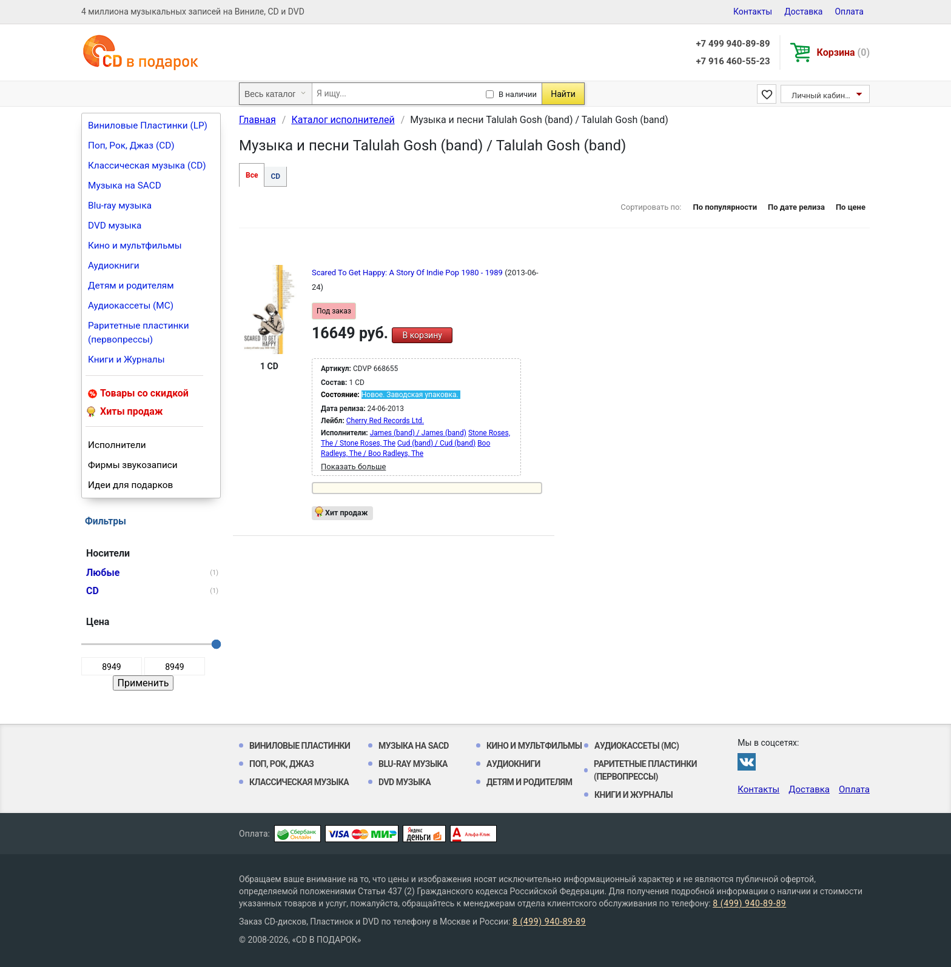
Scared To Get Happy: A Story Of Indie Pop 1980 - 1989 (408, 272)
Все (252, 175)
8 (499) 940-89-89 (749, 903)
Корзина (843, 52)
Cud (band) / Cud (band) (436, 443)
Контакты (752, 11)
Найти (563, 94)
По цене (850, 207)
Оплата (849, 11)
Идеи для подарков (130, 485)
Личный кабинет (822, 95)
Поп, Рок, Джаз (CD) (131, 145)
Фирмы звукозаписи (133, 465)
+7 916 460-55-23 (733, 61)
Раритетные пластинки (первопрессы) (138, 332)
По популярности (725, 207)
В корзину (422, 335)
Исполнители (117, 445)
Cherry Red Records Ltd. (385, 421)
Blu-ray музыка (120, 205)
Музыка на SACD (124, 185)
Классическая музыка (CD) (147, 165)
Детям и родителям (131, 285)
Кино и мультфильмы (135, 245)
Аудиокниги (113, 265)
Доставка (803, 11)
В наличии (518, 94)
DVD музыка (114, 225)
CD (275, 176)
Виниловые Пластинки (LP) (147, 125)
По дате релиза (796, 207)
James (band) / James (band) (418, 433)
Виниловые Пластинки (299, 746)
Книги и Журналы (126, 359)
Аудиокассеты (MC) (130, 305)
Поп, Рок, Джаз (281, 764)
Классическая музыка (299, 782)
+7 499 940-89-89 (733, 43)
